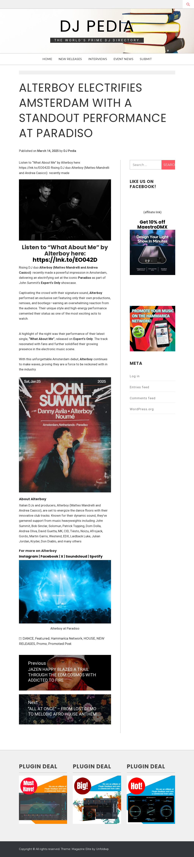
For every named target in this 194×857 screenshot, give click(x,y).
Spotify (96, 556)
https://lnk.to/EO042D (65, 260)
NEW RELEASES (70, 59)
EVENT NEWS (123, 59)
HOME (47, 59)
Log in (135, 376)
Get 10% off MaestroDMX (152, 224)
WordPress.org (142, 409)
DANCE (28, 638)
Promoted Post (59, 644)
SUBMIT (146, 59)
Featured (42, 638)
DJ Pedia (97, 26)
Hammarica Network (66, 638)
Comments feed (143, 398)
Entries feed (139, 387)
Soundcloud (76, 556)
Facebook (49, 556)
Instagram (28, 556)
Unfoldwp (102, 849)
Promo (41, 644)
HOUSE (89, 638)
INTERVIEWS (97, 59)
